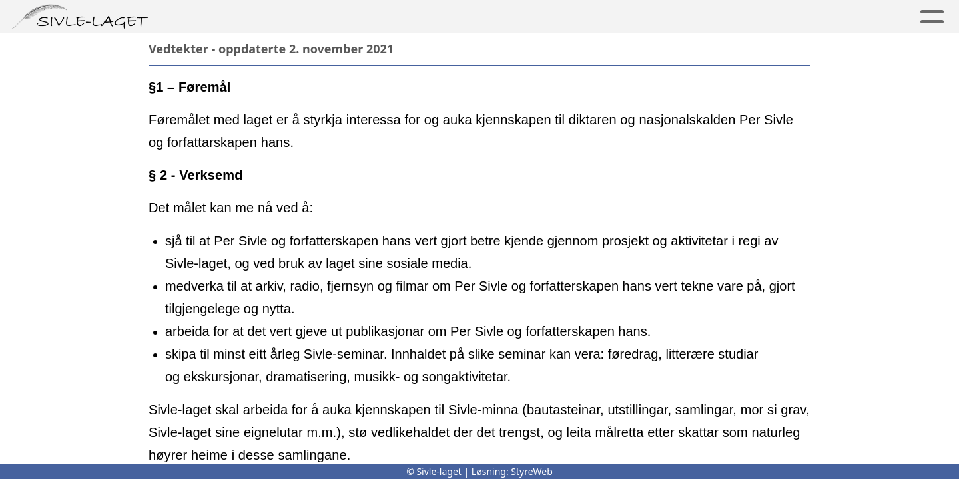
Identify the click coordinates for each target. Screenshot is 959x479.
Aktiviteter (607, 17)
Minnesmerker (320, 17)
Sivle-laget (428, 17)
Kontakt (796, 17)
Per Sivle (219, 17)
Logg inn (881, 17)
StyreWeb (532, 471)
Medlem (517, 17)
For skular (706, 17)
